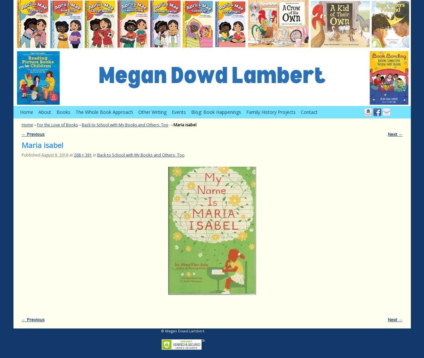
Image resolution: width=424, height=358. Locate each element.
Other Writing (152, 112)
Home (26, 112)
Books (63, 112)
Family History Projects (271, 112)
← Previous (33, 134)
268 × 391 (83, 155)
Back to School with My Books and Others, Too (125, 125)
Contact (309, 112)
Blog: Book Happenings (216, 112)
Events (179, 112)
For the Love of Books (57, 125)
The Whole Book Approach (104, 112)
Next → (395, 134)
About (44, 112)
